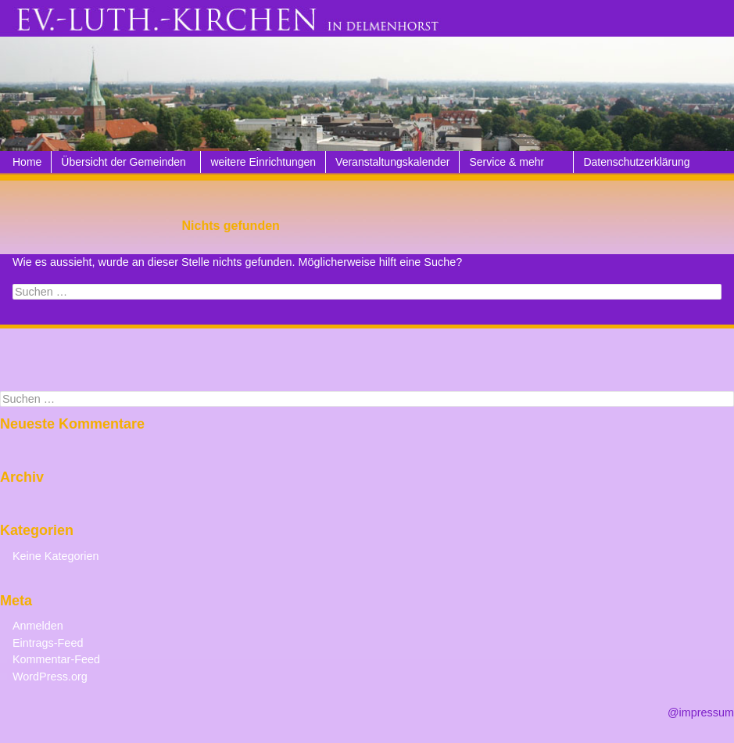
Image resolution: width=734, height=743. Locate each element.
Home (27, 162)
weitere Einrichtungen (263, 162)
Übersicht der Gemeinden (123, 162)
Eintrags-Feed (48, 643)
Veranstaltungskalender (392, 162)
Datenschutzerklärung (636, 162)
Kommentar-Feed (56, 659)
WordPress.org (50, 676)
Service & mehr (506, 162)
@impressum (701, 712)
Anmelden (38, 625)
